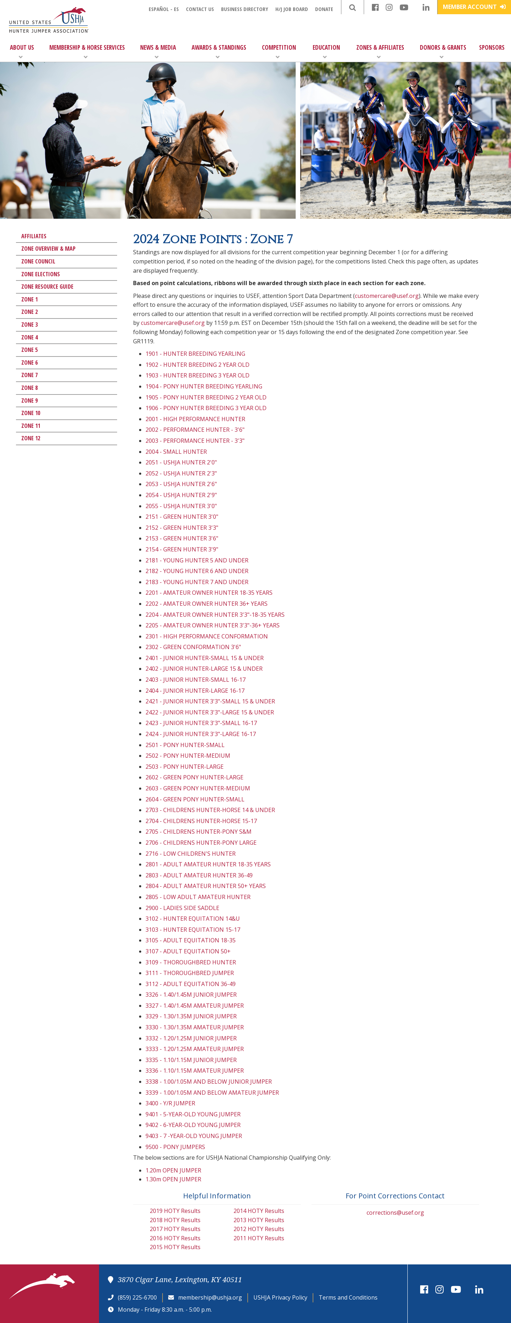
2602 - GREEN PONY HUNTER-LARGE (194, 777)
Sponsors (492, 47)
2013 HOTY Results (258, 1220)
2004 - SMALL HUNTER (176, 452)
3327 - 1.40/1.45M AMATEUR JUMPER (194, 1005)
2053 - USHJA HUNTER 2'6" (181, 484)
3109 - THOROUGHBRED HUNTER (190, 962)
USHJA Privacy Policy (280, 1297)
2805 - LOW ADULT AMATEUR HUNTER (198, 897)
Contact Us (200, 8)
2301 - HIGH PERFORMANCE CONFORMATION (206, 636)
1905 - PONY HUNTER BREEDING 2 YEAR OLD (206, 397)
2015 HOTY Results (175, 1247)
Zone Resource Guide (47, 286)
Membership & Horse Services (87, 51)
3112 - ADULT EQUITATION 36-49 (190, 984)
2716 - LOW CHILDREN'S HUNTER (190, 854)
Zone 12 (30, 438)
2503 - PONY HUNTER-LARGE (184, 767)
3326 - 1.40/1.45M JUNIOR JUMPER (191, 994)
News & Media (158, 51)
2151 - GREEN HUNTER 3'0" (181, 517)
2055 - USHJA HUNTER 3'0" (181, 506)
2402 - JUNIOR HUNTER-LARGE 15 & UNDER (204, 669)
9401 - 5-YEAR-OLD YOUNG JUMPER (193, 1114)
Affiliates (33, 236)
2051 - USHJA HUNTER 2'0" (181, 462)
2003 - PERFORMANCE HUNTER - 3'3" (194, 441)
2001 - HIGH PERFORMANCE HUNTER (195, 419)
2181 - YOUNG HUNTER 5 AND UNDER (196, 560)
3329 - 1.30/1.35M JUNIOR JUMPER (191, 1016)
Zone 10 (30, 413)
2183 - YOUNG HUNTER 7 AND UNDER (196, 582)
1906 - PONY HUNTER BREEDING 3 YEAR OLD (206, 408)
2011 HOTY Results (258, 1238)
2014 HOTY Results (258, 1211)
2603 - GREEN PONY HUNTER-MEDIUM (197, 788)
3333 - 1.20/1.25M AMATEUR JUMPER (194, 1049)
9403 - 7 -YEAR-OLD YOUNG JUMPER (193, 1136)
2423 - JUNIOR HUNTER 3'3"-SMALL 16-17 (201, 723)
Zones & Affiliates (380, 51)
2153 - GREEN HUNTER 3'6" (181, 538)
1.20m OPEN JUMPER (173, 1170)
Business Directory (244, 8)
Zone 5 (29, 350)
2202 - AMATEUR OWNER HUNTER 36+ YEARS (206, 604)
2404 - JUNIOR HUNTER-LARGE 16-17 (194, 691)
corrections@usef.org (395, 1212)
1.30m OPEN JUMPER (173, 1179)
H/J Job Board (291, 8)
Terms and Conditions (348, 1297)
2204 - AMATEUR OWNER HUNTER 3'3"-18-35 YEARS (215, 615)
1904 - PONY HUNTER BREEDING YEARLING (203, 386)
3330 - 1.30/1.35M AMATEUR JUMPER (194, 1027)
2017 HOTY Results (175, 1229)
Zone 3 (29, 324)
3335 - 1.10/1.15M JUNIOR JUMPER (191, 1060)
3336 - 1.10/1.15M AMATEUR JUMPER (194, 1070)
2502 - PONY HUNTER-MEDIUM (187, 756)
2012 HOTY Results (258, 1229)
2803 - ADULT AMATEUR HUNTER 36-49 (199, 875)
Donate (324, 8)
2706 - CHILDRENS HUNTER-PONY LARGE (201, 842)
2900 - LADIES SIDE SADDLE (182, 908)
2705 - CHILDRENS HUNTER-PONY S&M (198, 831)
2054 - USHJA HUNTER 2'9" (181, 495)
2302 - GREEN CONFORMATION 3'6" (193, 647)
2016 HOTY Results (175, 1238)
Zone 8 (29, 388)
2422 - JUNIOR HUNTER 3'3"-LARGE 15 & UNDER (209, 712)
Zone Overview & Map (48, 248)
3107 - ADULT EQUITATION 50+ (188, 951)
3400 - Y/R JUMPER (170, 1103)
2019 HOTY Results (175, 1211)
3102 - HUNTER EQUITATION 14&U (192, 918)
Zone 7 (29, 375)
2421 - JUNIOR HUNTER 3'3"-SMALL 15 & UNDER (210, 701)
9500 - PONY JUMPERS (175, 1147)
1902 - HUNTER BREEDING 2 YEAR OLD (197, 365)
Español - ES (164, 8)
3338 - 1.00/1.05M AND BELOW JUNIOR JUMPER (208, 1081)
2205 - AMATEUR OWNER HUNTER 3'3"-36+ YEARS (212, 625)
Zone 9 (29, 400)
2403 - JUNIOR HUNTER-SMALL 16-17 (195, 680)
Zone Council (38, 261)
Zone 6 (29, 362)
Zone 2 (29, 312)
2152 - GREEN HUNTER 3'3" (181, 528)
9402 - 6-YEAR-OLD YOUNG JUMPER (193, 1125)
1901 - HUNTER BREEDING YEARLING (195, 354)
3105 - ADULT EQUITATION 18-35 (190, 940)
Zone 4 (29, 337)
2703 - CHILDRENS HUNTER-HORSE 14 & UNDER (210, 810)
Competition (279, 51)
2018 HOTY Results (175, 1220)
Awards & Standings (219, 51)
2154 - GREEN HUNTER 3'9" (181, 549)
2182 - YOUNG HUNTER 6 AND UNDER (196, 571)
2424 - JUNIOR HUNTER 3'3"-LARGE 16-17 (200, 734)
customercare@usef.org (387, 296)
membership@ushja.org (210, 1297)
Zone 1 (29, 299)
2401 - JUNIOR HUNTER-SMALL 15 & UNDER (204, 658)
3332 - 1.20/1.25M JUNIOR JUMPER (191, 1038)
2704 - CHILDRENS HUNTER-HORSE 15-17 (201, 821)
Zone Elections (40, 274)
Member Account (474, 7)
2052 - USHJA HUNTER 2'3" (181, 473)
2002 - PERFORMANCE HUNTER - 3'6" (194, 430)
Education (326, 51)
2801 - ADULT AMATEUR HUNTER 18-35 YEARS (208, 864)
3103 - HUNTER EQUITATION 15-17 (192, 929)
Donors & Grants (443, 51)
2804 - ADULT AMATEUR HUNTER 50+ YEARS (205, 886)
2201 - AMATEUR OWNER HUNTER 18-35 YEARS (209, 593)
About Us (22, 51)
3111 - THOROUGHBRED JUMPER (189, 973)
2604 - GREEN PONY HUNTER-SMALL (194, 799)
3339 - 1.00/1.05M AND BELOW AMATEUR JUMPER (212, 1092)
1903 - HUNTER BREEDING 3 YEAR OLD (197, 375)
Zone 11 (30, 426)
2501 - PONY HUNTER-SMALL (185, 745)
